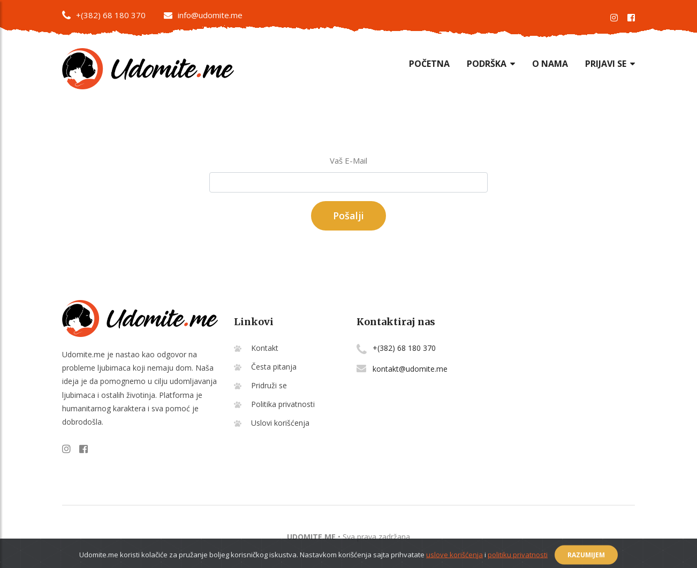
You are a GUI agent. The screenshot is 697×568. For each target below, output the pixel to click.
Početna (429, 64)
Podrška (491, 64)
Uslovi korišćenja (280, 423)
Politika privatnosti (283, 404)
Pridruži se (269, 385)
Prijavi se (610, 64)
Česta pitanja (274, 367)
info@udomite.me (203, 15)
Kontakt (264, 348)
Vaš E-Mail (348, 160)
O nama (550, 64)
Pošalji (348, 215)
